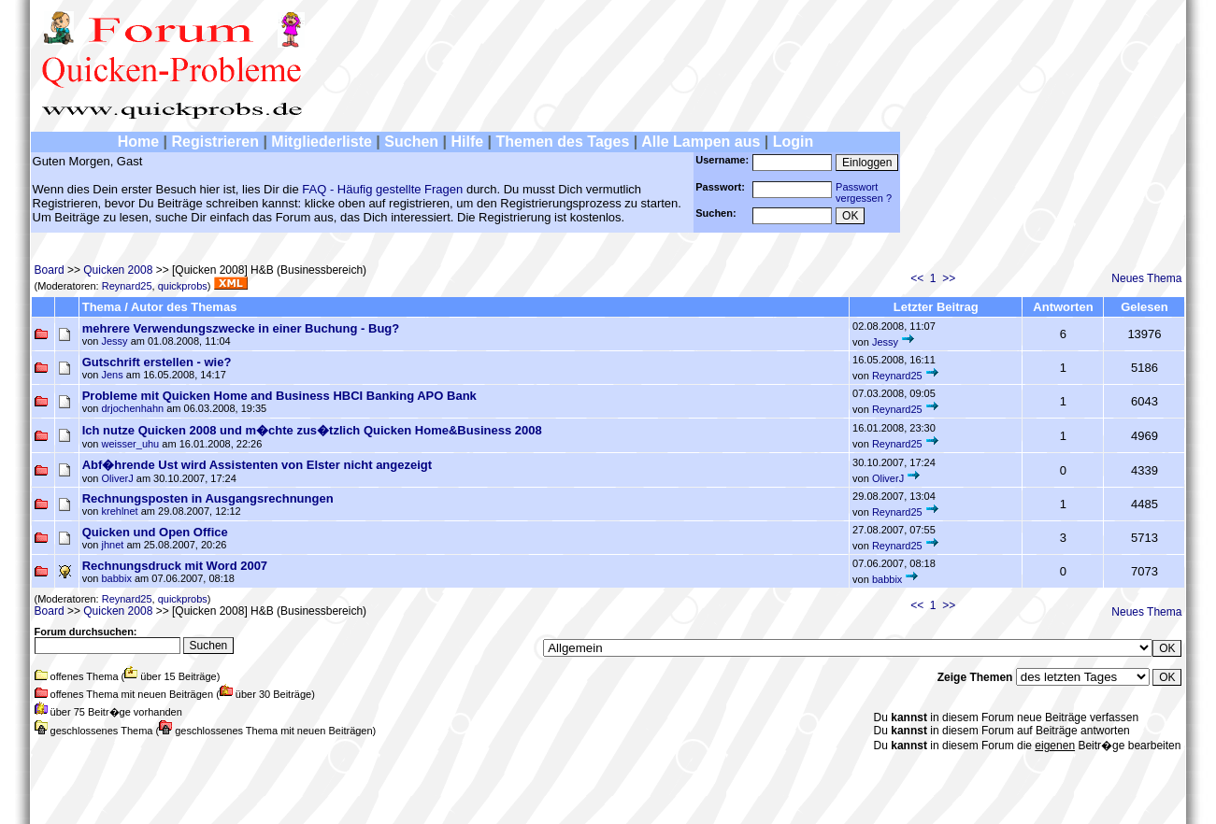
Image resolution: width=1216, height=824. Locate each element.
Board (49, 270)
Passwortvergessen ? (864, 192)
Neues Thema (1146, 278)
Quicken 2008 (117, 270)
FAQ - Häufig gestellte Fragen (382, 189)
